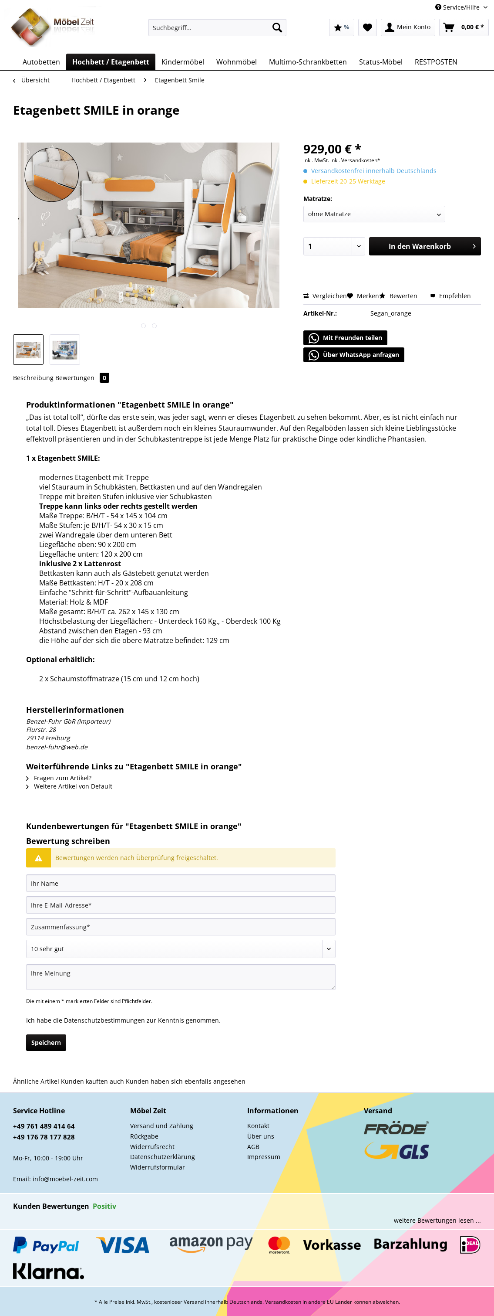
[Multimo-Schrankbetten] (308, 62)
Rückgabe (144, 1136)
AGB (253, 1147)
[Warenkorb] (464, 27)
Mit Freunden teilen (345, 338)
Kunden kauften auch (92, 1081)
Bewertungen (82, 378)
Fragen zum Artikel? (58, 778)
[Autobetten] (41, 62)
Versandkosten (283, 1302)
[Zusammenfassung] (181, 926)
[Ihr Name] (181, 883)
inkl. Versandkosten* (355, 160)
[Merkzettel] (367, 27)
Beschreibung (33, 378)
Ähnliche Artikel (36, 1081)
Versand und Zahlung (161, 1126)
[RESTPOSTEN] (436, 62)
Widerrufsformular (157, 1167)
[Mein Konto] (408, 27)
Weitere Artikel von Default (69, 786)
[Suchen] (277, 27)
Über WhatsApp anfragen (354, 355)
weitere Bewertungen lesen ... (437, 1220)
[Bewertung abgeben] (181, 949)
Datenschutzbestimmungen (104, 1020)
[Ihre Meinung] (181, 977)
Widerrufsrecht (152, 1147)
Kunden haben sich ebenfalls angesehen (185, 1081)
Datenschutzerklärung (162, 1157)
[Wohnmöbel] (236, 62)
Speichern (46, 1042)
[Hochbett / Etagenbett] (110, 62)
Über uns (260, 1136)
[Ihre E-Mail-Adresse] (181, 905)
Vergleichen (325, 296)
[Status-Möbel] (381, 62)
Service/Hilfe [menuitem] (458, 7)
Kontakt (258, 1126)
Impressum (263, 1157)
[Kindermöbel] (182, 62)
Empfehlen (450, 296)
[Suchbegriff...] (217, 27)
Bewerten (399, 296)
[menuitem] (217, 31)
